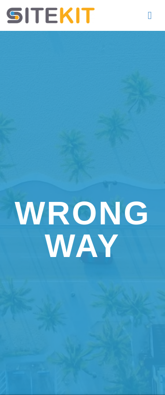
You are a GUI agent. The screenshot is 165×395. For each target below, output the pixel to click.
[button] (153, 15)
